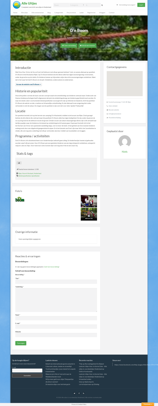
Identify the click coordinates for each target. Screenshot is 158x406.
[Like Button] (19, 162)
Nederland (37, 173)
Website (18, 332)
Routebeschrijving (115, 117)
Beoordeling (19, 274)
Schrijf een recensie (87, 45)
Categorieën (58, 12)
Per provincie (71, 12)
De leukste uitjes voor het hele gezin (58, 384)
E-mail (17, 323)
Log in (141, 5)
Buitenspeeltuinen (73, 38)
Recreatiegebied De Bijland (94, 364)
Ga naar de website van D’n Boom (27, 84)
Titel (17, 278)
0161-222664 (113, 106)
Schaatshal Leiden (85, 379)
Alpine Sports (89, 382)
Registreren (91, 12)
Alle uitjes (24, 12)
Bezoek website (114, 110)
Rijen (20, 173)
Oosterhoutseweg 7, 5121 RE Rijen (119, 102)
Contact (111, 12)
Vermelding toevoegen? (126, 5)
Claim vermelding (69, 45)
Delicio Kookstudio (85, 371)
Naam (17, 315)
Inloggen (102, 12)
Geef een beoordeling (51, 267)
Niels (124, 151)
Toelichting (19, 287)
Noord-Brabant (27, 173)
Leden (82, 12)
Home (15, 12)
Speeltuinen (86, 38)
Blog (49, 12)
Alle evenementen (38, 12)
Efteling (96, 384)
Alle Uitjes (29, 3)
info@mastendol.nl (115, 114)
